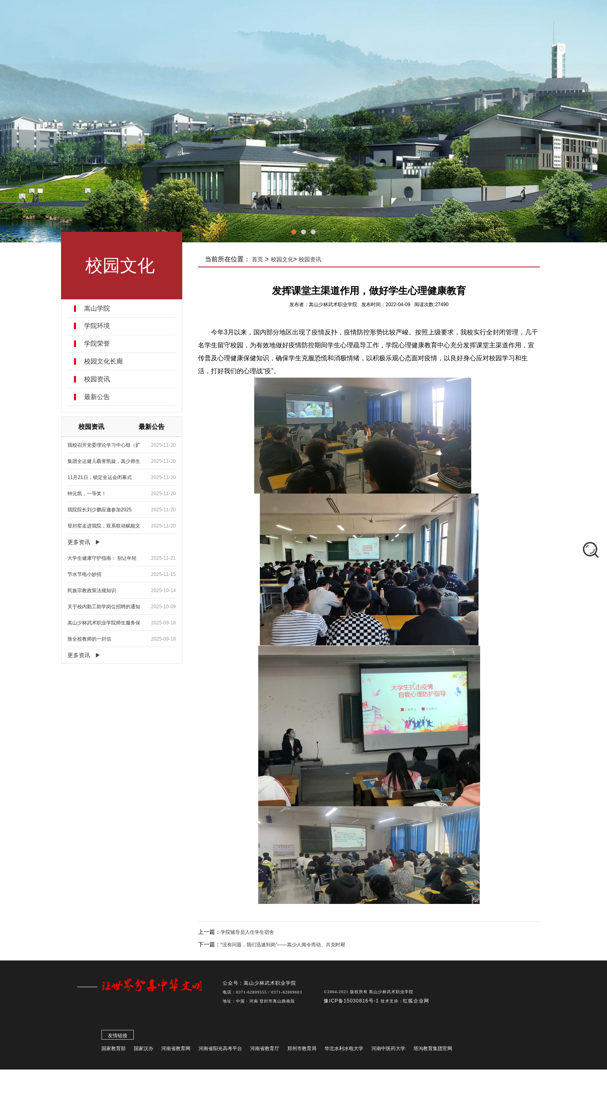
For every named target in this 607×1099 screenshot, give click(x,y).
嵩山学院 (97, 308)
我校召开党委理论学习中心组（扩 (104, 445)
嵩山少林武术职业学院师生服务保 (104, 623)
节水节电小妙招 (85, 574)
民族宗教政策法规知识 (92, 590)
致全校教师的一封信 (90, 639)
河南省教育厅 (264, 1051)
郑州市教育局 (301, 1051)
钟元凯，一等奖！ (87, 493)
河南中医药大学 (388, 1051)
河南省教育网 (175, 1051)
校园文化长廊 (103, 361)
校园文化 (282, 259)
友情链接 (117, 1038)
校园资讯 (97, 379)
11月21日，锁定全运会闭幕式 (100, 477)
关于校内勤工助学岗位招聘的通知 (104, 606)
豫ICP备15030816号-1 (352, 1003)
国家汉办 (143, 1051)
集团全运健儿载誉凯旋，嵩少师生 (104, 461)
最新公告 (97, 397)
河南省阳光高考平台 (220, 1051)
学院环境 (97, 326)
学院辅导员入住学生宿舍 (248, 932)
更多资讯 (79, 542)
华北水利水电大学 (344, 1051)
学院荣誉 (97, 343)
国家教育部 (113, 1051)
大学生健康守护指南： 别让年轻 (102, 558)
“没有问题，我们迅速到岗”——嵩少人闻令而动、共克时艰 (283, 945)
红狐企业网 (416, 1003)
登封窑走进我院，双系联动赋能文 (104, 526)
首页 (258, 259)
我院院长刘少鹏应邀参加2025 (100, 510)
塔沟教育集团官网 (432, 1051)
